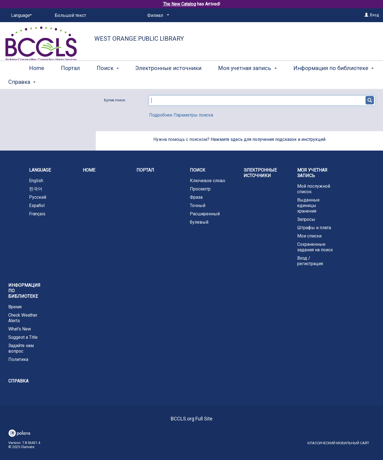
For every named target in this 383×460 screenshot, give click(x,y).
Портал (70, 81)
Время (15, 306)
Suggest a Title (23, 337)
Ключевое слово (207, 180)
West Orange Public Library (139, 38)
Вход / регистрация (310, 260)
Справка (18, 381)
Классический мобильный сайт (338, 443)
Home (36, 81)
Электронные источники (168, 81)
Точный (197, 205)
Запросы (306, 219)
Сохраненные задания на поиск (315, 247)
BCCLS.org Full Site (192, 419)
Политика (18, 359)
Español (37, 205)
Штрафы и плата (314, 227)
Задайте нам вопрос (21, 348)
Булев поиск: (115, 100)
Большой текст (70, 15)
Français (37, 213)
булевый (199, 222)
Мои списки (309, 236)
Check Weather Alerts (22, 317)
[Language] (20, 15)
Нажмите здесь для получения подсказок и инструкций (268, 139)
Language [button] (40, 170)
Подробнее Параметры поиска (181, 115)
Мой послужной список (313, 189)
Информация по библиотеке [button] (24, 291)
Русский (37, 197)
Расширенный (205, 213)
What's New (19, 329)
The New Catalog (179, 4)
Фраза (196, 197)
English (36, 180)
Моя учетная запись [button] (247, 81)
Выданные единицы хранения (308, 205)
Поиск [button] (108, 81)
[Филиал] (157, 15)
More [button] (304, 82)
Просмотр (200, 189)
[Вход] (366, 15)
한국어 (35, 189)
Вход (374, 15)
